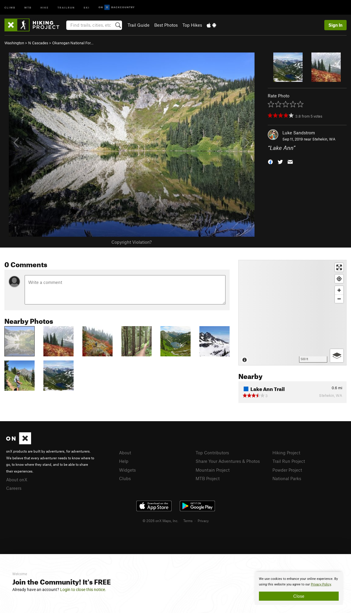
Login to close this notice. (83, 589)
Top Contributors (212, 452)
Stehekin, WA (323, 139)
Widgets (127, 470)
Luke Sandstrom (298, 132)
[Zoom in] (339, 290)
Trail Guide (139, 25)
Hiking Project (286, 452)
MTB (28, 7)
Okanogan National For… (73, 42)
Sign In (335, 25)
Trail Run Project (288, 461)
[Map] (292, 312)
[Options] (336, 355)
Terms (188, 521)
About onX (16, 479)
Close (298, 596)
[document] (299, 588)
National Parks (286, 478)
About (125, 452)
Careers (13, 488)
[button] (270, 161)
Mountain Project (213, 470)
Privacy (203, 521)
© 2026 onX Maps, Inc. (160, 521)
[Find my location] (339, 279)
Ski (87, 7)
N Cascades (38, 42)
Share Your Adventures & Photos (228, 461)
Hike (44, 7)
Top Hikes (192, 25)
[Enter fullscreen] (339, 267)
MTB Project (208, 478)
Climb (10, 7)
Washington (14, 42)
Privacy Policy (321, 584)
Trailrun (66, 7)
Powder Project (287, 470)
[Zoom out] (339, 298)
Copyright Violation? (131, 242)
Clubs (125, 478)
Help (123, 461)
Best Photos (166, 25)
